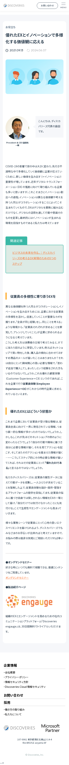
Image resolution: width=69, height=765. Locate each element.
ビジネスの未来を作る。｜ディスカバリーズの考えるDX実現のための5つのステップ (34, 258)
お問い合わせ (47, 5)
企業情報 (10, 665)
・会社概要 (9, 672)
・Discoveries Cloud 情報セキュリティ (25, 686)
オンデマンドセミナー (17, 577)
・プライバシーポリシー (16, 677)
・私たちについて (13, 714)
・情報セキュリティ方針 (16, 682)
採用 (7, 703)
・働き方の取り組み (14, 709)
